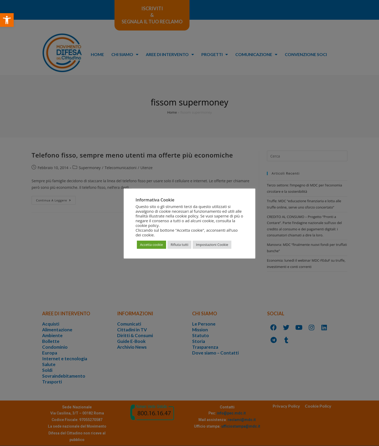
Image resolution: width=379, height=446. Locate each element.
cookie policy (147, 225)
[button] (7, 20)
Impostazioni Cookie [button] (212, 244)
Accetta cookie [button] (151, 244)
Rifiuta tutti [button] (179, 244)
